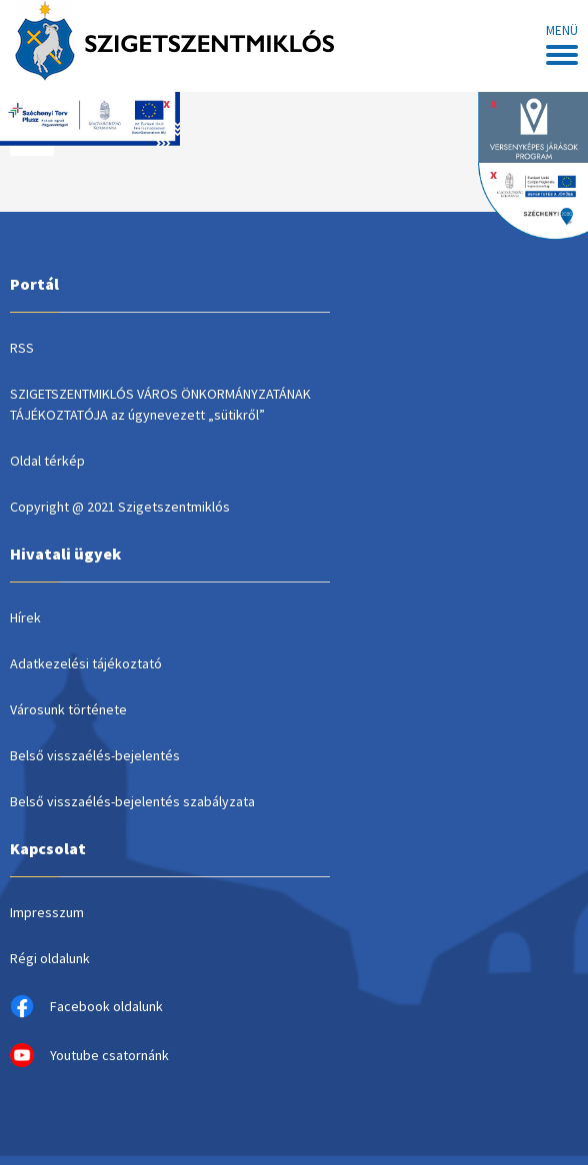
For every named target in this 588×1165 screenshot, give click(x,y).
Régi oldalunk (50, 958)
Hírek (25, 617)
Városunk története (68, 709)
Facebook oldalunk (86, 1006)
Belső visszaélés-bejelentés (95, 755)
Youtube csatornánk (89, 1055)
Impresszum (47, 912)
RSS (22, 348)
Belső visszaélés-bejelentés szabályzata (132, 801)
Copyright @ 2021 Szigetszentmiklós (120, 507)
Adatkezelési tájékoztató (86, 663)
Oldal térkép (47, 461)
